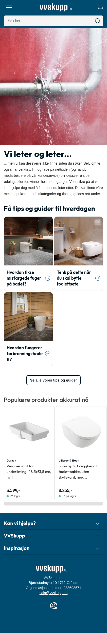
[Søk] (97, 21)
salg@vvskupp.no (54, 593)
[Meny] (9, 7)
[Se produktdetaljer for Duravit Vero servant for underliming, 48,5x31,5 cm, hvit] (29, 431)
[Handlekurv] (100, 7)
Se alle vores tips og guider (53, 380)
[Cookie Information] (53, 606)
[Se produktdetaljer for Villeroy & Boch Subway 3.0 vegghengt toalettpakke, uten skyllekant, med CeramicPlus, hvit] (81, 431)
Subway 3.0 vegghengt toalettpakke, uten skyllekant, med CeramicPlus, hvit (78, 472)
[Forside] (55, 7)
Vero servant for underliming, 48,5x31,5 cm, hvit (29, 472)
